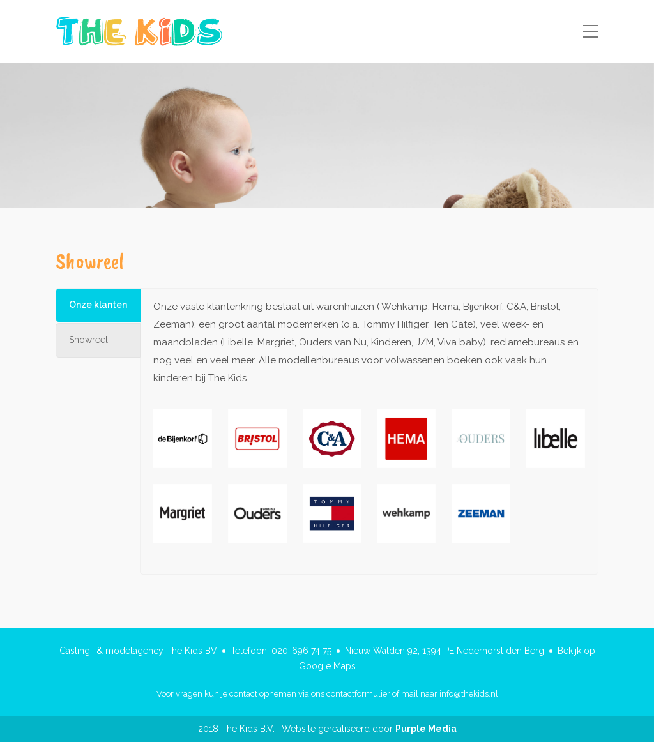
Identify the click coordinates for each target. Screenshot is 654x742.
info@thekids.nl (468, 694)
